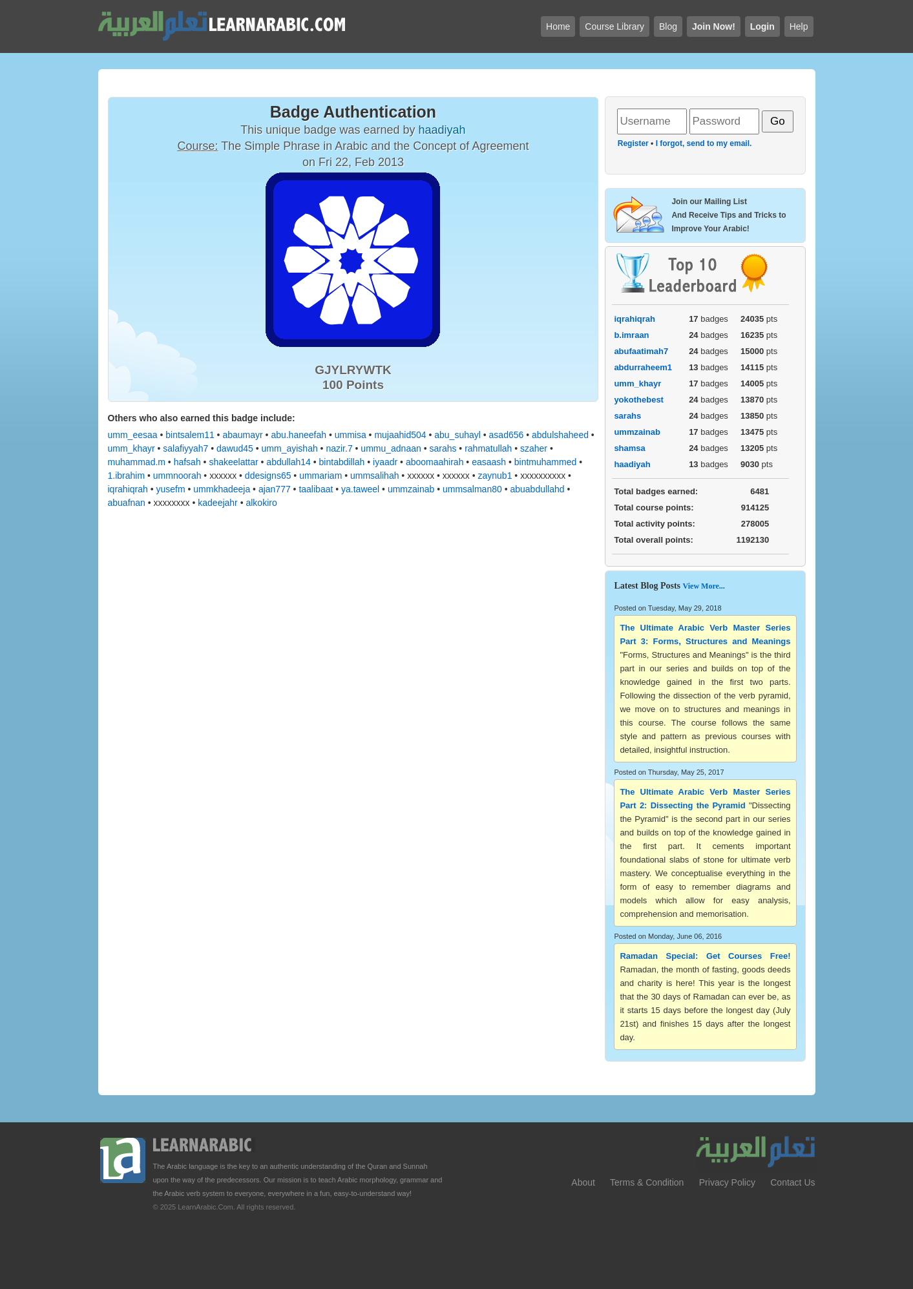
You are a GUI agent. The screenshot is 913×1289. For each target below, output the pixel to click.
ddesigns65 (268, 475)
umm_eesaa (133, 435)
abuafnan (126, 503)
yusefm (170, 489)
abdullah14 (288, 462)
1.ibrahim (126, 475)
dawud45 (234, 448)
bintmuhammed (545, 462)
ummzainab (411, 489)
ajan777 (274, 489)
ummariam (320, 475)
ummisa (350, 435)
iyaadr (385, 462)
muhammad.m (136, 462)
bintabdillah (342, 462)
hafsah (187, 462)
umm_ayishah (290, 448)
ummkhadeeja (221, 489)
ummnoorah (177, 475)
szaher (533, 448)
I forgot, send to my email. (704, 143)
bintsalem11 (190, 435)
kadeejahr (218, 503)
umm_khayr (131, 448)
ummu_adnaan (391, 448)
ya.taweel (360, 489)
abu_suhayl (457, 435)
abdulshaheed (560, 435)
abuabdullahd (537, 489)
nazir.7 (339, 448)
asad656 (506, 435)
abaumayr (242, 435)
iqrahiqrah (128, 489)
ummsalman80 (472, 489)
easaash (489, 462)
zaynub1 (495, 475)
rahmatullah (488, 448)
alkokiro (261, 503)
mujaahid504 (400, 435)
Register (633, 143)
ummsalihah (374, 475)
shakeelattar (233, 462)
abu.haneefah (298, 435)
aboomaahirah (435, 462)
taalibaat (316, 489)
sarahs (442, 448)
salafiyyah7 (185, 448)
